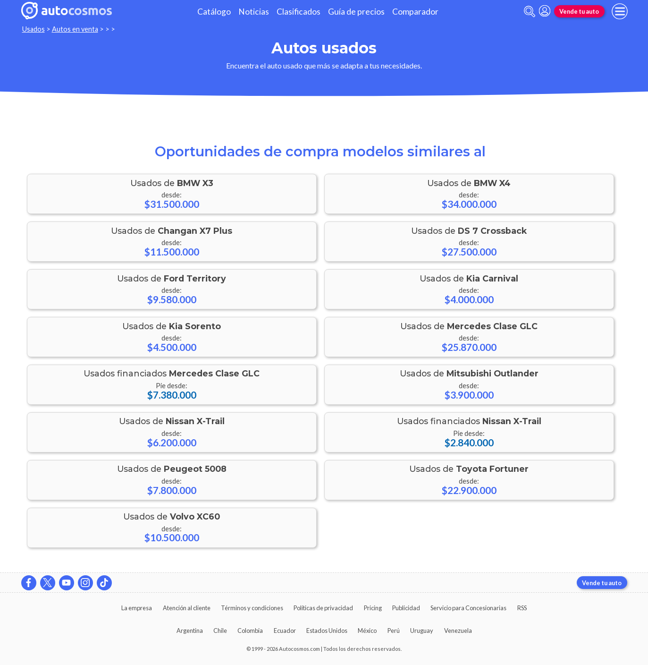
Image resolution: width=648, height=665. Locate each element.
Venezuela (458, 630)
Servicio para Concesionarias (468, 608)
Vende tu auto (579, 11)
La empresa (136, 608)
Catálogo (214, 12)
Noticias (253, 12)
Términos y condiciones (252, 608)
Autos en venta (75, 29)
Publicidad (406, 608)
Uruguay (421, 630)
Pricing (373, 608)
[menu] (620, 11)
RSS (522, 608)
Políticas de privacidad (323, 608)
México (367, 630)
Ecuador (285, 630)
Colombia (250, 630)
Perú (393, 630)
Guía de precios (356, 12)
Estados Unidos (326, 630)
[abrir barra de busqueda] (529, 11)
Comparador (415, 12)
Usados (33, 29)
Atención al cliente (186, 608)
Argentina (190, 630)
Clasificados (298, 12)
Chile (220, 630)
